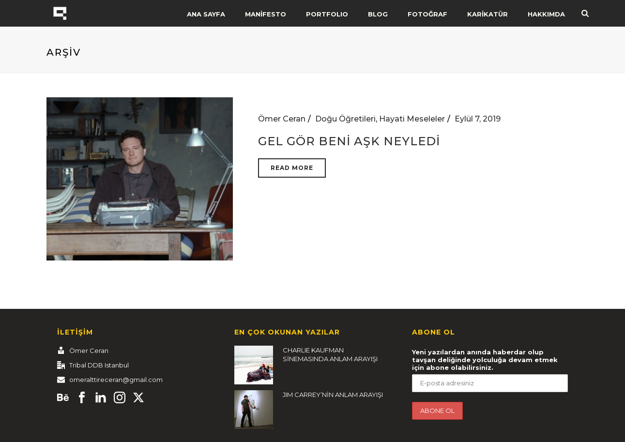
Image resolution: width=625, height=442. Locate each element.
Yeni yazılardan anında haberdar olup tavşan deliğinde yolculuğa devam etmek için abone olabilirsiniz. (485, 359)
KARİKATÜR (487, 14)
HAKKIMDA (546, 14)
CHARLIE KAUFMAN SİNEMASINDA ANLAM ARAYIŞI (330, 354)
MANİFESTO (265, 14)
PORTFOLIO (327, 14)
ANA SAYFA (206, 14)
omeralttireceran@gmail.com (116, 379)
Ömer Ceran (281, 118)
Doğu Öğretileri (345, 118)
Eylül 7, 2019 (478, 118)
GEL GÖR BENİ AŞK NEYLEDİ (349, 141)
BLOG (378, 14)
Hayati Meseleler (412, 118)
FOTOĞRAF (427, 14)
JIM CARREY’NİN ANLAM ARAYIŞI (333, 394)
